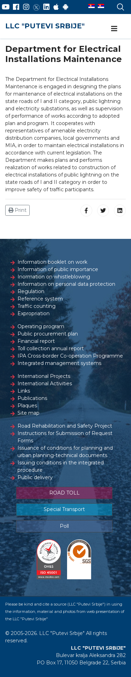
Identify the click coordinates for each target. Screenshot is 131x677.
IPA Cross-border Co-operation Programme (70, 356)
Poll (64, 526)
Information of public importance (57, 269)
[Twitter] (36, 7)
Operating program (40, 326)
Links (23, 391)
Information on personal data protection (66, 284)
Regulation (30, 291)
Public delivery (35, 477)
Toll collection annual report (50, 348)
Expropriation (33, 313)
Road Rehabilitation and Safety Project (64, 426)
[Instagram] (26, 7)
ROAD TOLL (64, 493)
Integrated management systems (59, 363)
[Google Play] (66, 7)
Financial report (36, 341)
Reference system (40, 299)
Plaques (27, 405)
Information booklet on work (52, 262)
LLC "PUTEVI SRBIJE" (45, 26)
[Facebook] (16, 7)
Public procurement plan (47, 334)
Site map (28, 413)
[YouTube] (6, 7)
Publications (32, 398)
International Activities (44, 383)
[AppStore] (56, 7)
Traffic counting (36, 306)
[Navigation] (114, 28)
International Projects (43, 376)
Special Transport (64, 509)
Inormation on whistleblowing (53, 277)
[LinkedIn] (46, 7)
